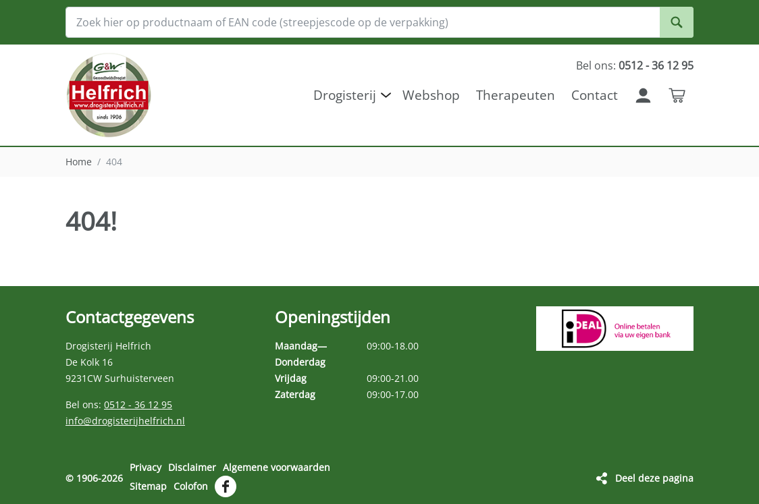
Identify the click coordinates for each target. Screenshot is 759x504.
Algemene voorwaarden (276, 467)
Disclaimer (192, 467)
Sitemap (148, 486)
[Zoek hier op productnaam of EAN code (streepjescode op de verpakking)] (379, 22)
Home (79, 161)
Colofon (191, 486)
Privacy (145, 467)
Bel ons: (634, 65)
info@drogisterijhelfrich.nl (125, 420)
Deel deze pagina (654, 478)
